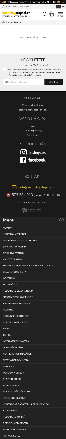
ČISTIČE (7, 335)
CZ (58, 6)
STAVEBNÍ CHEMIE (12, 379)
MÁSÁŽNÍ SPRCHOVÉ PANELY (18, 297)
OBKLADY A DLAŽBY (13, 372)
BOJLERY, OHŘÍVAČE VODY (16, 391)
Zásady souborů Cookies (33, 105)
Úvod (33, 126)
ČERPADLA (8, 366)
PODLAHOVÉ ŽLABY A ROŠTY (18, 290)
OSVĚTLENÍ (9, 278)
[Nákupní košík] (51, 14)
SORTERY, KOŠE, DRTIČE (15, 322)
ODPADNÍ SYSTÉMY (13, 347)
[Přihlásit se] (3, 6)
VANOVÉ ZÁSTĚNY (12, 259)
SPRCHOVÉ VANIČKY (13, 253)
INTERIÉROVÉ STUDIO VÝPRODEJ (20, 240)
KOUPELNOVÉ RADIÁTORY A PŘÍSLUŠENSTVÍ (26, 404)
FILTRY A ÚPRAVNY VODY (16, 360)
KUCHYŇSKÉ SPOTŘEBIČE (16, 316)
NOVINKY (8, 227)
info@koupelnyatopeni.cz (36, 187)
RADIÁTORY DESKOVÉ (14, 398)
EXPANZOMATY (11, 410)
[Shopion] (31, 210)
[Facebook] (33, 159)
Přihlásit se (24, 6)
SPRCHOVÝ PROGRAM (14, 246)
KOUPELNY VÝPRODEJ (14, 234)
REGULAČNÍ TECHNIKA (14, 429)
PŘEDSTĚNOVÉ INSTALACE (17, 303)
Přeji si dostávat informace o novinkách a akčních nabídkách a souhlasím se (35, 72)
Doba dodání (33, 135)
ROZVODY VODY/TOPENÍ (15, 423)
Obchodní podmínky (33, 130)
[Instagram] (33, 152)
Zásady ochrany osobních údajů (33, 110)
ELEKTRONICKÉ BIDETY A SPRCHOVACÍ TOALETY (28, 265)
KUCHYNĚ (8, 309)
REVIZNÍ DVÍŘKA (11, 385)
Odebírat (53, 82)
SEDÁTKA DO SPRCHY (14, 272)
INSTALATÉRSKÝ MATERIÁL (17, 341)
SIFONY (7, 328)
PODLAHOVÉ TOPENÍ (13, 416)
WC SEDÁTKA (10, 284)
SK (63, 6)
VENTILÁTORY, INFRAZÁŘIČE (17, 353)
